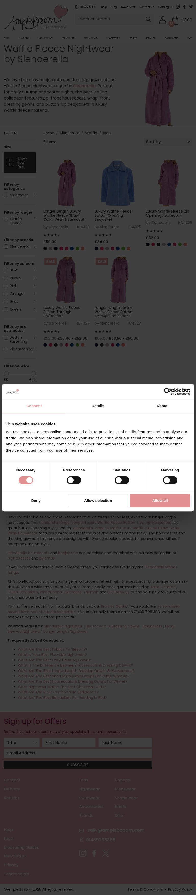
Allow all (160, 501)
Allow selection (98, 501)
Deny (36, 501)
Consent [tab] (34, 406)
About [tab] (162, 406)
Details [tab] (98, 406)
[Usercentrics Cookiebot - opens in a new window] (167, 391)
